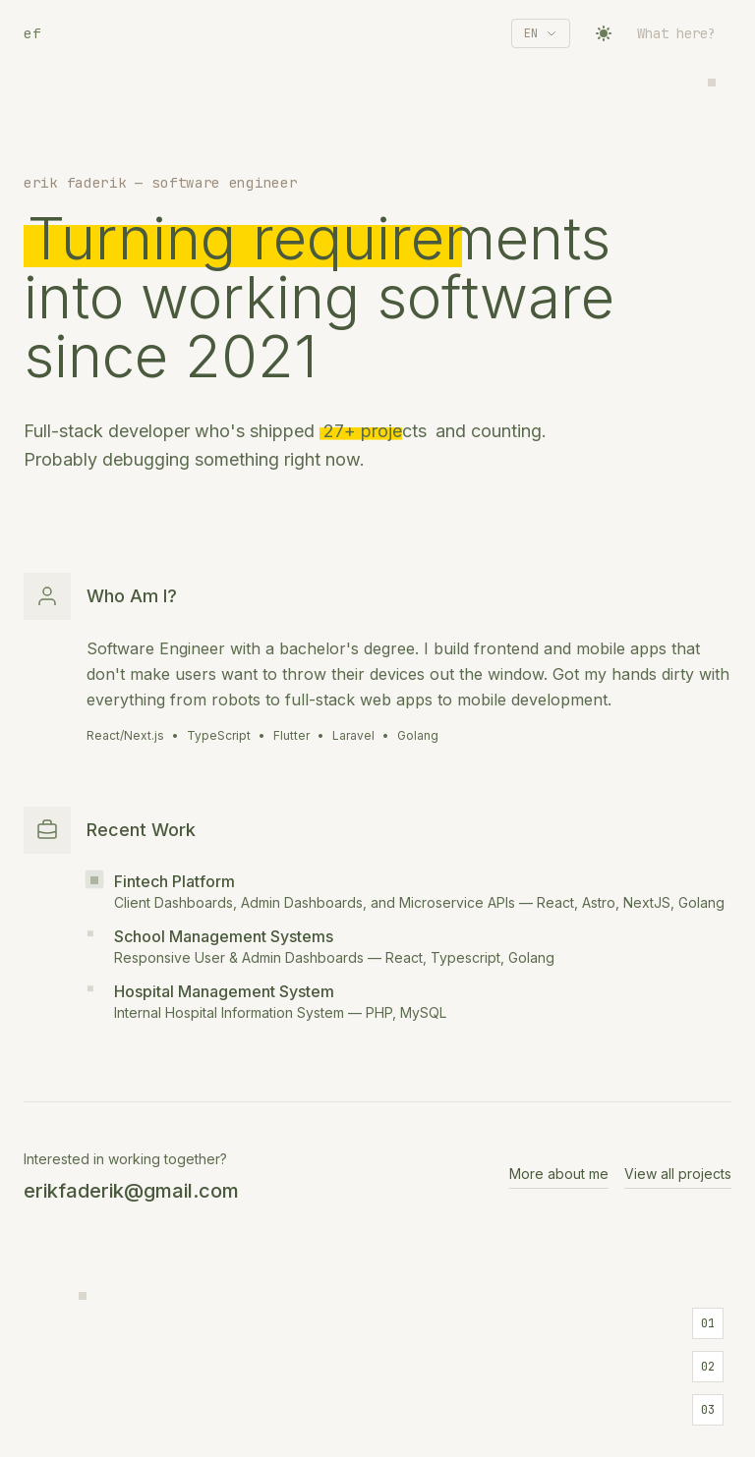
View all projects (677, 1173)
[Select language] (540, 33)
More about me (559, 1173)
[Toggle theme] (603, 33)
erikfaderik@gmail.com (131, 1191)
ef (32, 33)
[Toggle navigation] (684, 33)
